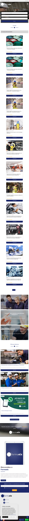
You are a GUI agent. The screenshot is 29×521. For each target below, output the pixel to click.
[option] (14, 10)
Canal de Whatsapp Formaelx (6, 410)
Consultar (14, 53)
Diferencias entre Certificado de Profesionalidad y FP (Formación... (12, 365)
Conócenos (3, 480)
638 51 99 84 (6, 503)
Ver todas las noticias (14, 419)
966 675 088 (6, 500)
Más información (13, 514)
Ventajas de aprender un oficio (6, 387)
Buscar (14, 21)
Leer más (14, 370)
